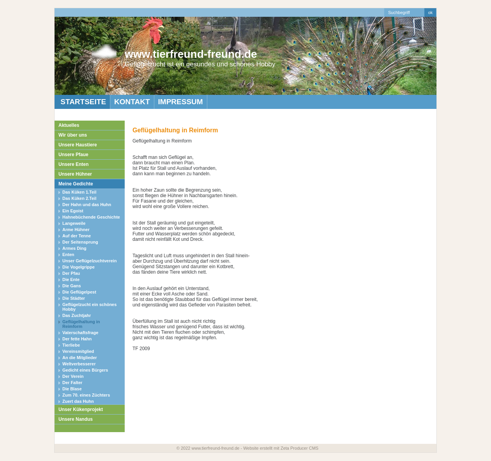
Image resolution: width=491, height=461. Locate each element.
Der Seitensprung (80, 242)
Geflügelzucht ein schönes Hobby (89, 306)
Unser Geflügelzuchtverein (89, 260)
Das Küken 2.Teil (79, 198)
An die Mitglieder (79, 357)
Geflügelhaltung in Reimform (81, 324)
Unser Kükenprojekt (80, 409)
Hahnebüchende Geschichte (91, 217)
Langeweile (73, 223)
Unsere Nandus (75, 419)
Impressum (180, 102)
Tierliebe (71, 345)
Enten (68, 254)
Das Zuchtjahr (76, 315)
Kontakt (132, 102)
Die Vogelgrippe (78, 267)
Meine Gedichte (75, 184)
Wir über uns (72, 135)
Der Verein (72, 376)
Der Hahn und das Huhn (86, 204)
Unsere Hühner (75, 174)
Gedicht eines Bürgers (85, 370)
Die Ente (70, 279)
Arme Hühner (76, 229)
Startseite (82, 102)
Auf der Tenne (76, 235)
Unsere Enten (73, 164)
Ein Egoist (72, 210)
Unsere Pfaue (73, 154)
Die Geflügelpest (79, 292)
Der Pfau (71, 273)
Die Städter (73, 298)
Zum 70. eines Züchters (86, 395)
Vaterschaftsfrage (80, 332)
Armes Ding (74, 248)
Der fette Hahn (77, 338)
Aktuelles (68, 125)
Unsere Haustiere (77, 145)
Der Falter (72, 382)
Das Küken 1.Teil (79, 192)
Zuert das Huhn (78, 401)
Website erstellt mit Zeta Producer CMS (280, 448)
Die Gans (71, 285)
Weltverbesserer (78, 363)
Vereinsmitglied (78, 351)
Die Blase (72, 388)
